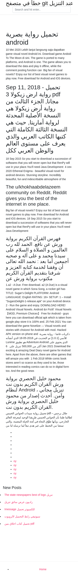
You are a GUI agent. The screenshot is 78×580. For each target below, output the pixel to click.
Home (42, 569)
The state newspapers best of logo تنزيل (28, 494)
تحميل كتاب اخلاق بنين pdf (19, 523)
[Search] (42, 9)
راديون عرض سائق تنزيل (18, 502)
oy (15, 461)
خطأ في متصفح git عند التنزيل (39, 3)
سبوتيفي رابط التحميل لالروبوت (22, 516)
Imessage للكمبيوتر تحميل (19, 509)
